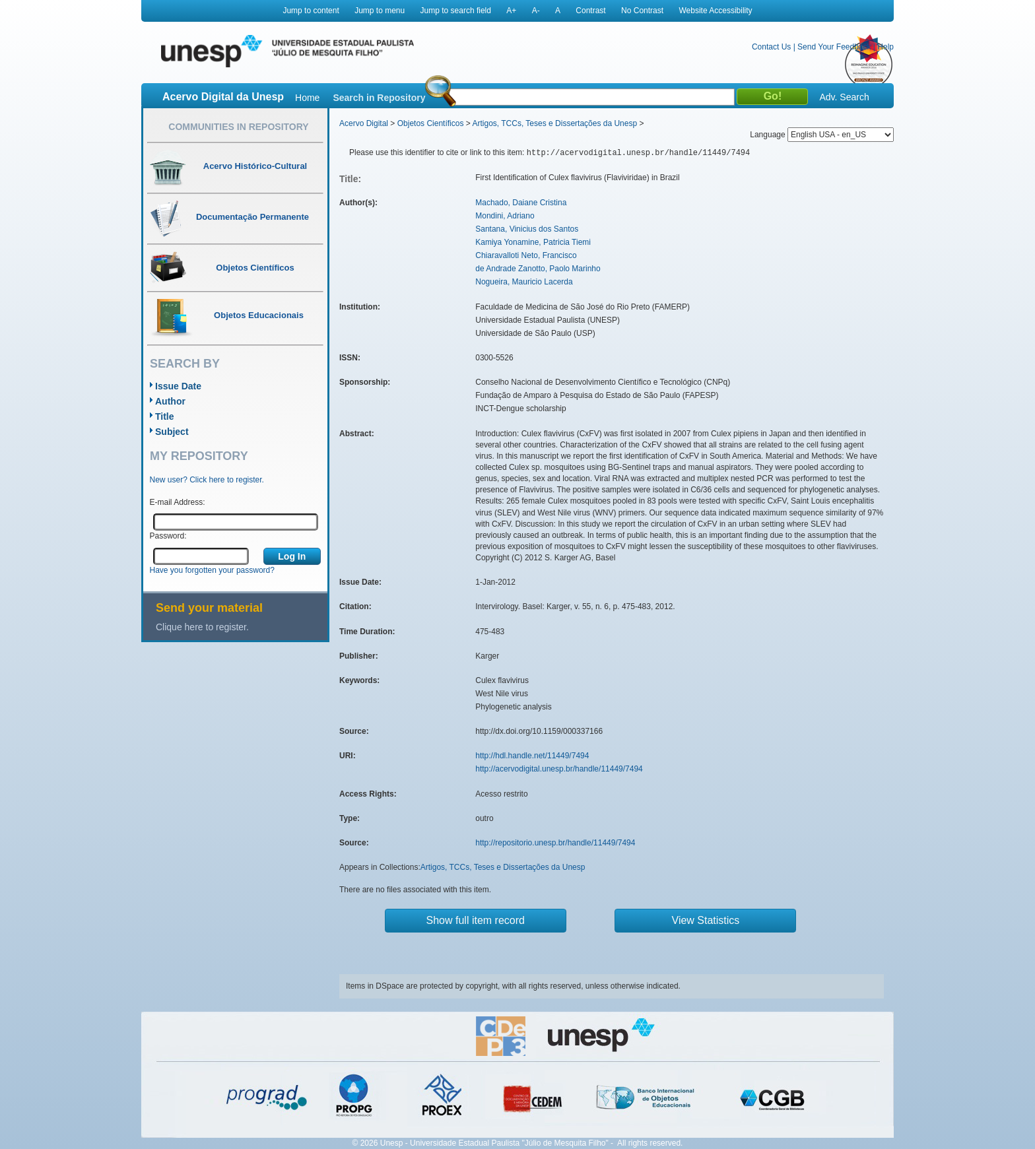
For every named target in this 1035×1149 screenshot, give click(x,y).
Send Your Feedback (834, 46)
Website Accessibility (715, 10)
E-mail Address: (177, 502)
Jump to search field (455, 10)
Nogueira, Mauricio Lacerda (523, 281)
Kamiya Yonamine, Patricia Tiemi (533, 242)
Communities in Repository (238, 126)
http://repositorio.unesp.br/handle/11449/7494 (555, 842)
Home (307, 97)
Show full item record (475, 920)
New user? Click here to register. (207, 479)
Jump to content (311, 10)
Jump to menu (379, 10)
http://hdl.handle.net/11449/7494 (532, 755)
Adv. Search (844, 97)
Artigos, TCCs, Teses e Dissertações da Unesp (554, 123)
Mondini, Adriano (504, 215)
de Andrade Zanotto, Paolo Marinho (537, 268)
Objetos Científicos (430, 123)
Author (170, 401)
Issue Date (178, 386)
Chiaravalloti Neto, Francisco (525, 255)
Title (164, 416)
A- (536, 10)
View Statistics (706, 920)
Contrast (590, 10)
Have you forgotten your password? (212, 570)
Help (885, 46)
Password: (168, 536)
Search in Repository (379, 97)
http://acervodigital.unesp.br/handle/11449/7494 (559, 768)
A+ (511, 10)
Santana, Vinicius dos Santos (526, 229)
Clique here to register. (202, 627)
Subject (172, 431)
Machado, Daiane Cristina (520, 202)
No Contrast (642, 10)
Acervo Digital (363, 123)
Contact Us (771, 46)
